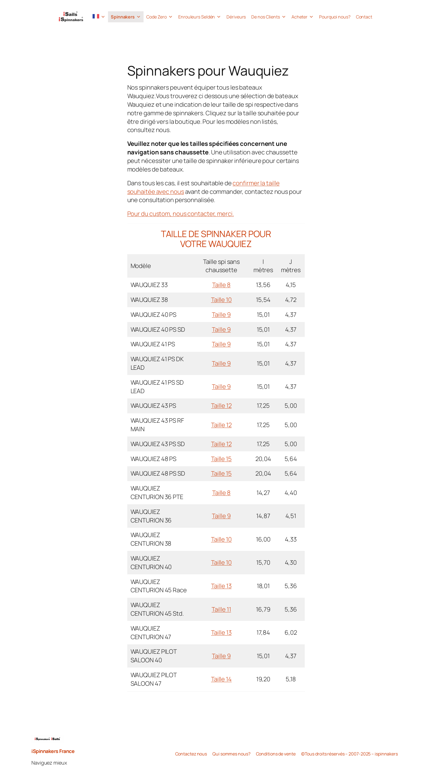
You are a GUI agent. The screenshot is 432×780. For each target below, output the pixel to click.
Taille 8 (221, 285)
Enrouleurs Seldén (199, 16)
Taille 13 (221, 586)
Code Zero (159, 16)
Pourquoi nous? (334, 17)
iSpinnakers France (52, 751)
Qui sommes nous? (231, 754)
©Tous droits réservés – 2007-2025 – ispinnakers (349, 754)
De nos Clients (268, 16)
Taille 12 (221, 405)
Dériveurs (236, 17)
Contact (364, 17)
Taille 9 (221, 314)
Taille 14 (221, 679)
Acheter (302, 16)
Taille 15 (221, 459)
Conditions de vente (276, 754)
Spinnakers (126, 16)
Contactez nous (191, 754)
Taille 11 (221, 609)
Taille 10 (221, 300)
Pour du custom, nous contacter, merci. (180, 214)
